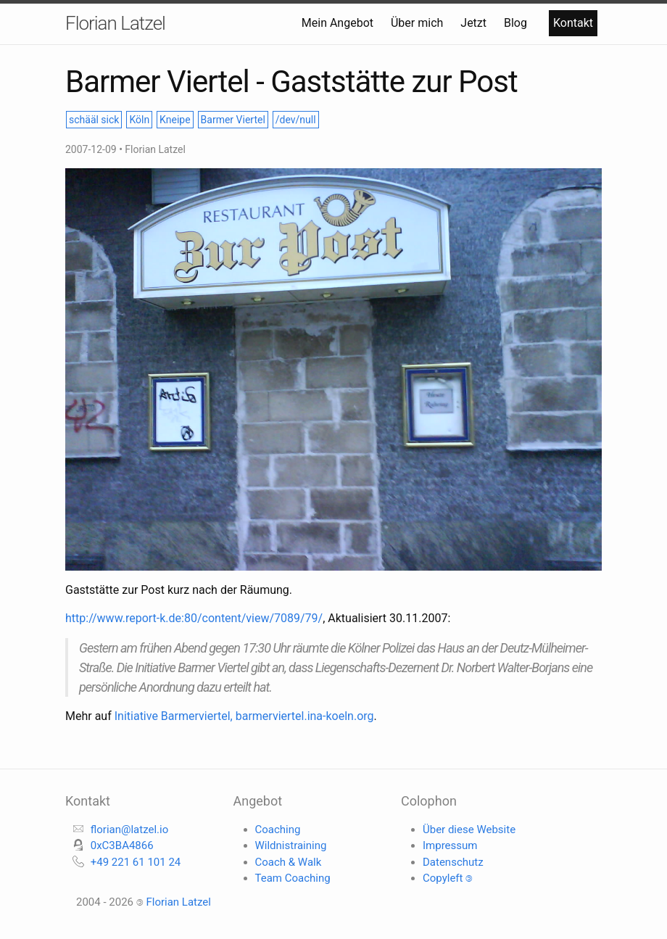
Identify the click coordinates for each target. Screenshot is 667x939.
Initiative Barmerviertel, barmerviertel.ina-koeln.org (244, 716)
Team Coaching (293, 878)
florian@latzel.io (130, 829)
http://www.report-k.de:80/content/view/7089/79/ (194, 618)
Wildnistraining (291, 845)
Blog (517, 23)
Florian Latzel (115, 23)
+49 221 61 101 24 (136, 862)
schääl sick (94, 119)
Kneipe (175, 119)
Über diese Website (469, 829)
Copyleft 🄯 (448, 878)
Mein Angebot (339, 23)
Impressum (450, 845)
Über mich (418, 23)
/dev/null (296, 119)
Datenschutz (453, 862)
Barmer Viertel (233, 119)
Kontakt (573, 23)
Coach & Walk (288, 862)
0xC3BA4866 (122, 845)
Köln (139, 119)
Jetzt (474, 23)
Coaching (278, 829)
